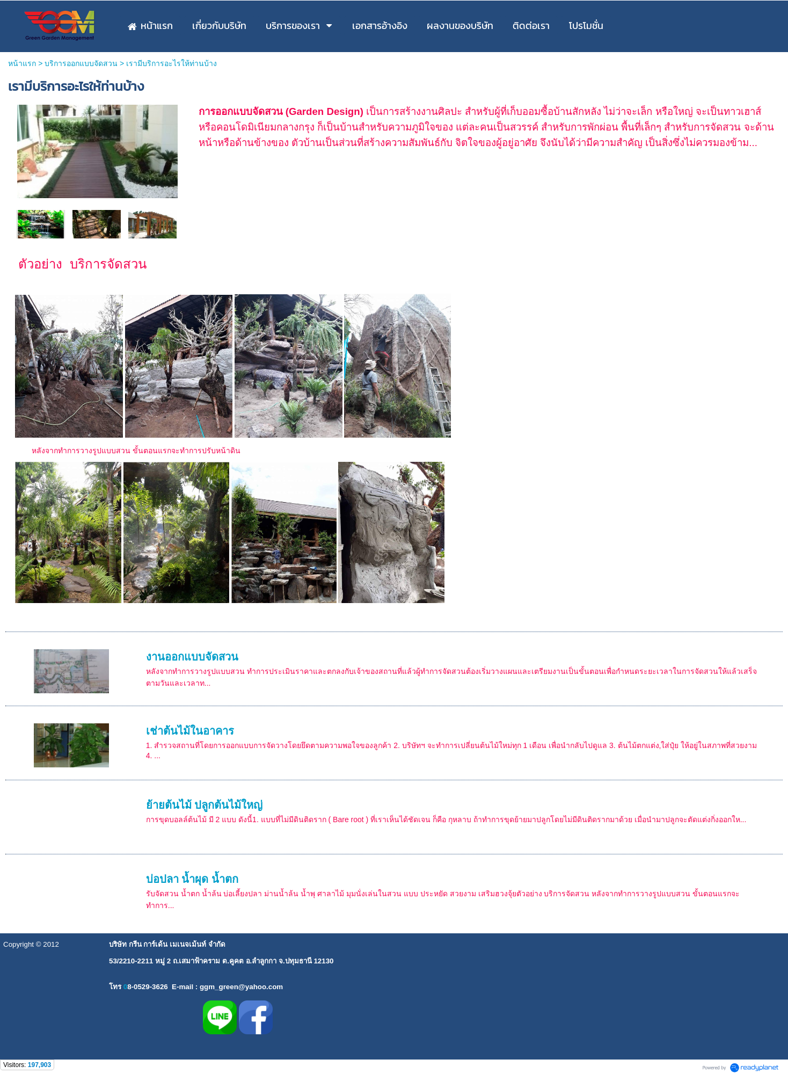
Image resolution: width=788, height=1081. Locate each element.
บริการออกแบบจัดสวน (81, 63)
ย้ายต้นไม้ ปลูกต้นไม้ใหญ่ (204, 805)
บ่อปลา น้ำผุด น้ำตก (192, 879)
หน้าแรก (22, 63)
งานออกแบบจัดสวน (192, 657)
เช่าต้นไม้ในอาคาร (190, 731)
